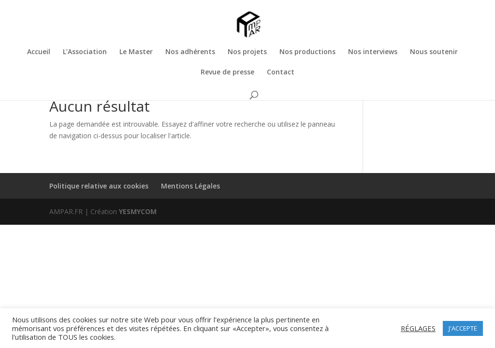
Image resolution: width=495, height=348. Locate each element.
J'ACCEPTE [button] (463, 328)
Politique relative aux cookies (98, 185)
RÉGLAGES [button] (418, 328)
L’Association (85, 52)
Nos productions (307, 52)
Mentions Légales (190, 185)
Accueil (38, 52)
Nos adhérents (190, 52)
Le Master (136, 52)
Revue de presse (227, 72)
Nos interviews (372, 52)
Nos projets (247, 52)
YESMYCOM (138, 211)
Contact (280, 72)
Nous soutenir (434, 52)
